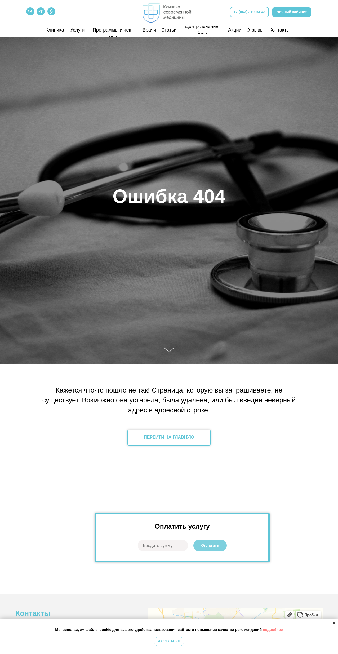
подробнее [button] (273, 630)
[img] (169, 12)
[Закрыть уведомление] (334, 623)
